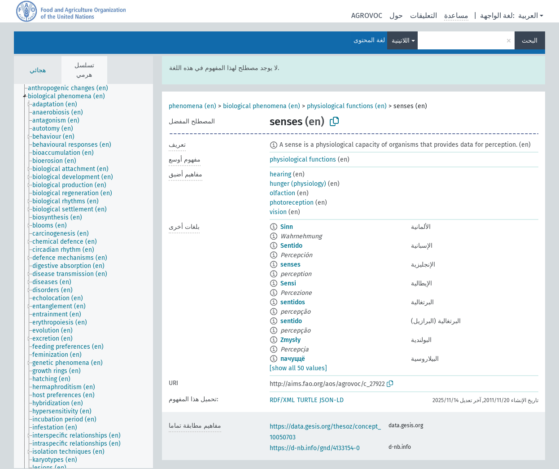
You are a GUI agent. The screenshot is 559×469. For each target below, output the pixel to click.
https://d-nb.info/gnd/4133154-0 (315, 448)
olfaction (282, 193)
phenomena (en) (192, 106)
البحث (529, 40)
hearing (280, 174)
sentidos (292, 302)
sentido (291, 321)
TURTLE (307, 400)
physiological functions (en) (347, 106)
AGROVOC (366, 15)
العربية (528, 15)
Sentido (291, 246)
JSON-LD (331, 400)
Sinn (286, 227)
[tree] (83, 276)
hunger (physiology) (298, 184)
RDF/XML (282, 400)
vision (278, 212)
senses (290, 264)
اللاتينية (401, 40)
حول (396, 15)
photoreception (292, 202)
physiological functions (303, 159)
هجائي (38, 70)
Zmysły (290, 340)
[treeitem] (71, 88)
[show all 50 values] (298, 368)
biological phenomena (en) (261, 106)
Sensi (288, 283)
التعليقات (423, 15)
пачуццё (292, 359)
